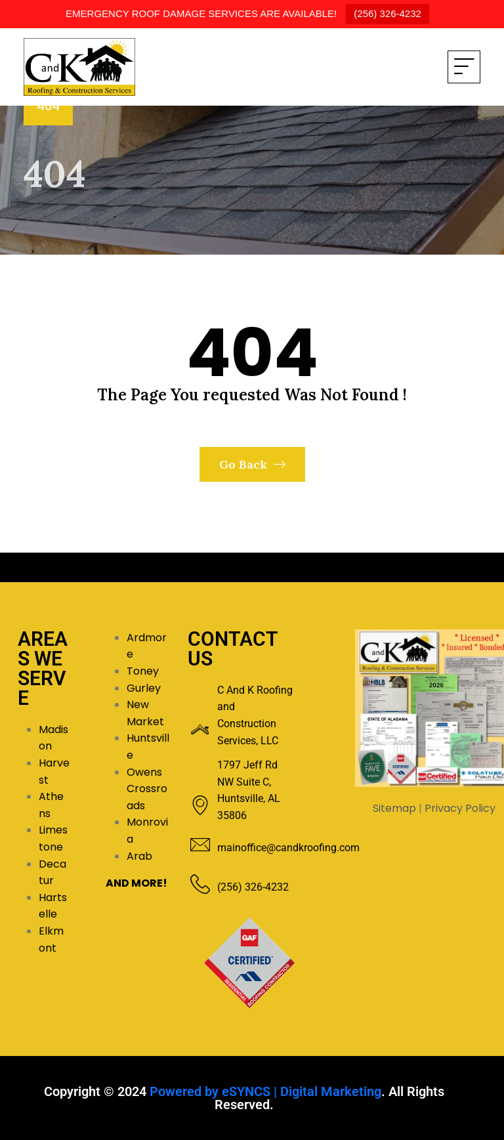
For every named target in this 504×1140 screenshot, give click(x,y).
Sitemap (394, 808)
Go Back (252, 464)
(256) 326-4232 (387, 13)
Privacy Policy (460, 808)
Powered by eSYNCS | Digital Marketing (265, 1091)
